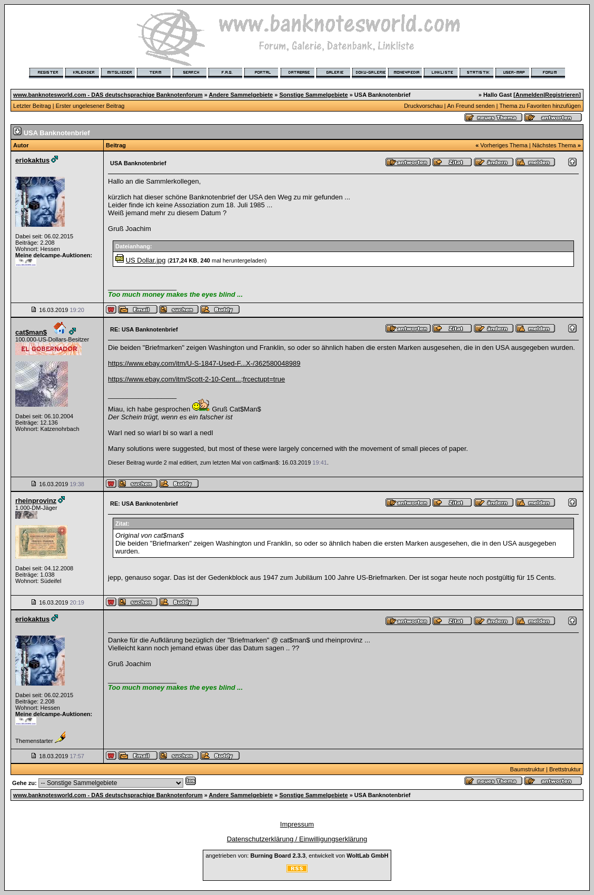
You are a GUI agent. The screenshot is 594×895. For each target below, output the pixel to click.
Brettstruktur (565, 769)
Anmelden (529, 95)
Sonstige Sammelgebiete (313, 95)
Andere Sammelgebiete (241, 95)
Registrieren (562, 95)
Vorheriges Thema (504, 145)
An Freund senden (471, 106)
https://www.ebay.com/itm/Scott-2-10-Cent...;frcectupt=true (196, 379)
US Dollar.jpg (146, 260)
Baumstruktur (527, 769)
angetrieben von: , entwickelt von (296, 855)
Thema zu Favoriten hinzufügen (540, 106)
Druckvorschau (423, 106)
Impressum (297, 824)
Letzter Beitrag (32, 106)
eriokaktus (32, 160)
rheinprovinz (35, 501)
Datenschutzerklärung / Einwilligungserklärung (297, 839)
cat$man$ (31, 332)
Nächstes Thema (554, 145)
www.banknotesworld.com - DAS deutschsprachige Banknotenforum (108, 95)
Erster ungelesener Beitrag (90, 106)
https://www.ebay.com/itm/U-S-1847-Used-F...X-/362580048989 (204, 363)
